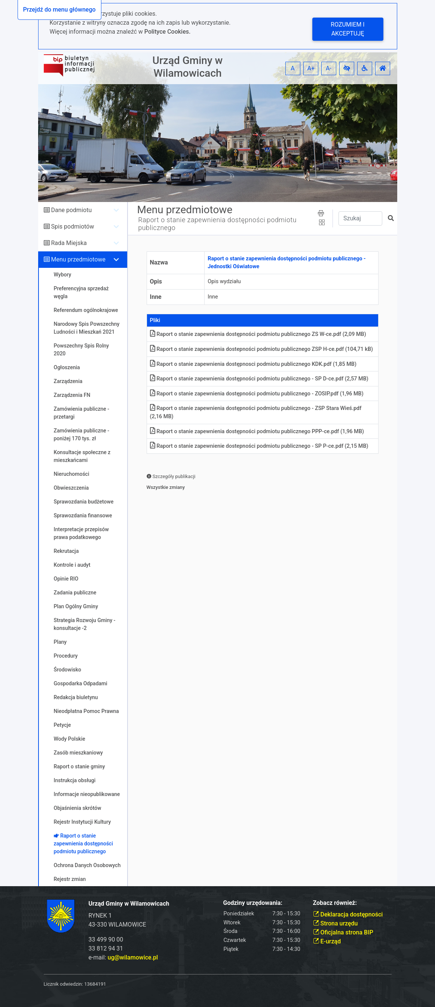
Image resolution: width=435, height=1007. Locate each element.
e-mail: (123, 957)
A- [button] (328, 68)
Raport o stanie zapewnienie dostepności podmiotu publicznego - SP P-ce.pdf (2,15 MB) (259, 446)
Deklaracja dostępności (348, 914)
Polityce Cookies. (167, 31)
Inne (156, 296)
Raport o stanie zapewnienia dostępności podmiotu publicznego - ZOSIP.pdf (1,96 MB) (257, 394)
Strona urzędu (335, 923)
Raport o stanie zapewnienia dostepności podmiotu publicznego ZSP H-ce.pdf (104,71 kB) (261, 349)
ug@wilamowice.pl (133, 957)
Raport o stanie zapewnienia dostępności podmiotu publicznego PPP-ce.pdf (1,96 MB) (257, 431)
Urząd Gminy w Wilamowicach (188, 66)
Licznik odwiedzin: (63, 984)
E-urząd (327, 941)
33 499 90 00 (106, 939)
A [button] (292, 68)
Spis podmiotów (72, 226)
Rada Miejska (69, 243)
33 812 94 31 (106, 948)
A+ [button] (311, 68)
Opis (156, 281)
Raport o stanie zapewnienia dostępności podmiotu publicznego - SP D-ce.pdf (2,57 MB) (259, 379)
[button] (346, 68)
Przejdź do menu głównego (59, 9)
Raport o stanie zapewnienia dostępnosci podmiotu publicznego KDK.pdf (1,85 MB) (253, 364)
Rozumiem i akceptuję (347, 29)
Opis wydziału (224, 281)
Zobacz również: (335, 902)
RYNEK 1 (100, 915)
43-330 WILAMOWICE (117, 924)
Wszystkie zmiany (166, 487)
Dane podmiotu (71, 210)
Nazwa (159, 262)
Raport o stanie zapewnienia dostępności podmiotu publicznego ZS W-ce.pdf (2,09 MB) (258, 334)
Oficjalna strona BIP (343, 932)
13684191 (95, 984)
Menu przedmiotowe (78, 259)
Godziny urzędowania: (252, 902)
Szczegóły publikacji (171, 476)
